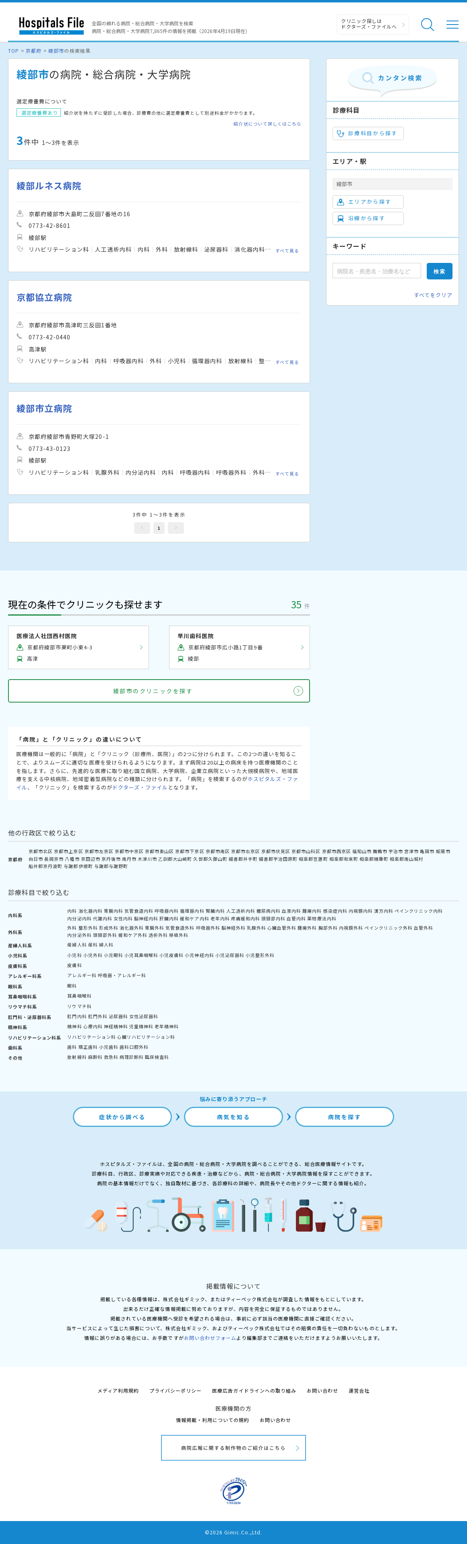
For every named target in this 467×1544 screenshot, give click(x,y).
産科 (93, 944)
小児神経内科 (199, 955)
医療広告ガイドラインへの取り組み (254, 1390)
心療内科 (93, 1026)
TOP (13, 50)
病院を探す (345, 1117)
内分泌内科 (79, 918)
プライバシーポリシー (175, 1390)
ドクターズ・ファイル (140, 787)
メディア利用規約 (118, 1390)
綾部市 (56, 50)
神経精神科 (116, 1026)
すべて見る (287, 250)
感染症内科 (335, 910)
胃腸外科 (154, 927)
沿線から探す (361, 218)
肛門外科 (97, 1016)
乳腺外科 (256, 927)
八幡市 (72, 859)
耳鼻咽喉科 (79, 995)
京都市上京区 (68, 851)
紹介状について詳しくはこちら (268, 124)
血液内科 (291, 910)
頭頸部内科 (273, 918)
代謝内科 (102, 918)
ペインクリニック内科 (419, 910)
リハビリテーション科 (91, 1036)
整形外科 (88, 927)
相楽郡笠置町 (313, 859)
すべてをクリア (433, 295)
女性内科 (123, 918)
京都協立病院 (44, 297)
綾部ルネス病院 (49, 185)
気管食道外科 (179, 927)
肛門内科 (77, 1016)
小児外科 (93, 955)
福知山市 (362, 851)
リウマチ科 (79, 1006)
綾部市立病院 (44, 408)
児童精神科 (141, 1026)
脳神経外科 (233, 927)
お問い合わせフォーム (210, 1337)
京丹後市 (111, 859)
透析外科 (158, 935)
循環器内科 (192, 910)
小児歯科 (108, 1047)
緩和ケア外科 (132, 935)
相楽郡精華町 (374, 859)
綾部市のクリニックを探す (153, 691)
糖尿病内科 (268, 910)
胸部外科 (328, 927)
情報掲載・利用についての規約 (213, 1419)
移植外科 (178, 935)
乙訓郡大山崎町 (175, 859)
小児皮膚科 (171, 955)
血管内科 (296, 918)
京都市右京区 (245, 851)
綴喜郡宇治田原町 (278, 859)
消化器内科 (91, 910)
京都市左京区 (99, 851)
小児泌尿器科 (229, 955)
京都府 (33, 50)
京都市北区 (41, 851)
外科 (72, 927)
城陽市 (443, 851)
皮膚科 (74, 965)
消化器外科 (132, 927)
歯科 (72, 1047)
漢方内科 (383, 910)
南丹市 (129, 859)
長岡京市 (54, 859)
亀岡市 (427, 851)
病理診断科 (132, 1057)
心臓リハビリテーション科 (146, 1036)
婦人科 (106, 944)
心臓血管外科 (281, 927)
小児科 (74, 955)
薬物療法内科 (321, 918)
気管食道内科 (138, 910)
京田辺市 (90, 859)
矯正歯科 (88, 1047)
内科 (72, 910)
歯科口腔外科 (134, 1047)
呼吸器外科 (208, 927)
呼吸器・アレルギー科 (122, 975)
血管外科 (423, 927)
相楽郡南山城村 (407, 859)
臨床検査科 (157, 1057)
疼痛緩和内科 (245, 918)
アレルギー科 (81, 975)
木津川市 (147, 859)
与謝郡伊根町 (78, 866)
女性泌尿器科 (143, 1016)
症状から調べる (122, 1117)
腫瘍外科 (307, 927)
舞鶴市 (380, 851)
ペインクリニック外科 (388, 927)
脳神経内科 (146, 918)
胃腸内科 (113, 910)
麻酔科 (95, 1057)
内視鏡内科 (361, 910)
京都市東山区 (159, 851)
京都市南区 (218, 851)
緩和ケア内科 (194, 918)
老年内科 (220, 918)
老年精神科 (167, 1026)
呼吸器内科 (167, 910)
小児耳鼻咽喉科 (141, 955)
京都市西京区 (336, 851)
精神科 (74, 1026)
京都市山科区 (305, 851)
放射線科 (77, 1057)
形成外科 (108, 927)
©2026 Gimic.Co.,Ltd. (233, 1532)
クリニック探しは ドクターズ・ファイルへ (369, 23)
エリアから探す (364, 202)
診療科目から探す (367, 133)
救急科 (111, 1057)
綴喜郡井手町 (243, 859)
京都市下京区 (189, 851)
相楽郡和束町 (343, 859)
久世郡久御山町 (210, 859)
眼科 (72, 985)
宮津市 (411, 851)
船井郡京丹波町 (45, 866)
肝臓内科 (169, 918)
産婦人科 (77, 944)
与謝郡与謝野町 (111, 866)
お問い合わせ (322, 1390)
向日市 (36, 859)
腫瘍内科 (312, 910)
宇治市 (395, 851)
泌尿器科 (118, 1016)
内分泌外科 (79, 935)
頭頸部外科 (105, 935)
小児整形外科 (260, 955)
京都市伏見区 (275, 851)
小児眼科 (113, 955)
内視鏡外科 (351, 927)
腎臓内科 (215, 910)
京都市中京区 (129, 851)
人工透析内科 (240, 910)
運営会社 (359, 1390)
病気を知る (233, 1117)
